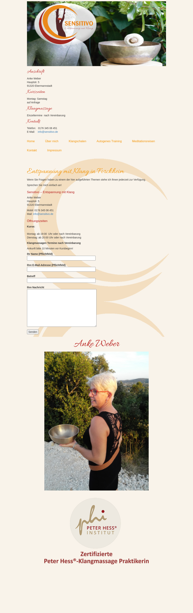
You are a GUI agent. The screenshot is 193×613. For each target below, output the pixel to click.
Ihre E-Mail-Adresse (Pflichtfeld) (61, 267)
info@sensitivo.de (48, 131)
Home (33, 141)
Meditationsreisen (146, 141)
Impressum (57, 150)
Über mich (54, 141)
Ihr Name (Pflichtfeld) (61, 256)
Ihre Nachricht (61, 306)
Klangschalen (80, 141)
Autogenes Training (111, 141)
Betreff (61, 278)
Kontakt (34, 150)
